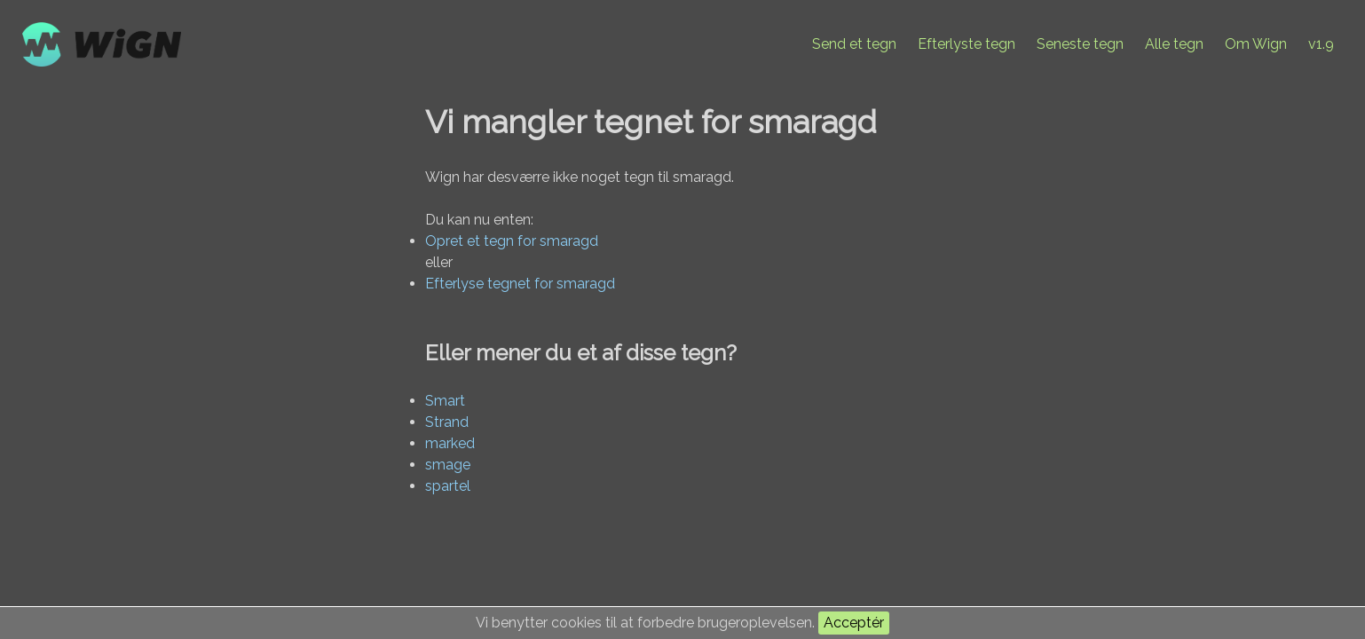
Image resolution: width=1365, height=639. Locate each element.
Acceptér (854, 622)
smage (447, 464)
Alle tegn (1174, 44)
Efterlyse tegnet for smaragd (520, 283)
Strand (447, 422)
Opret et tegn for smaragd (511, 241)
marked (450, 443)
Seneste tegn (1080, 44)
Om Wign (1256, 44)
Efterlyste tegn (966, 44)
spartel (447, 485)
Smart (445, 400)
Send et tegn (854, 44)
